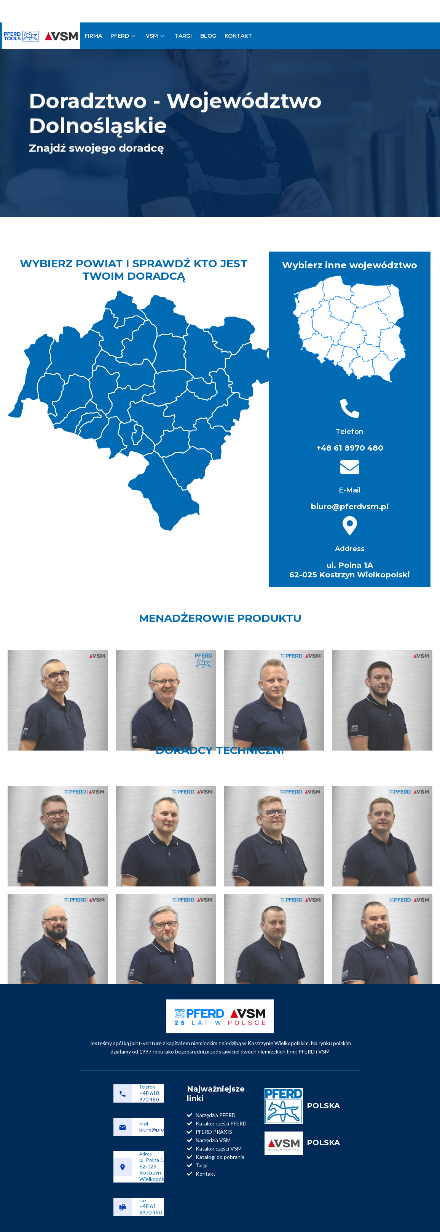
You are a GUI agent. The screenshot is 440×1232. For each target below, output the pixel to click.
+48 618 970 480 (149, 1096)
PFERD (123, 35)
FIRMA (93, 35)
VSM (156, 35)
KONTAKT (238, 35)
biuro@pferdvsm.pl (161, 1129)
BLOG (208, 35)
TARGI (183, 35)
